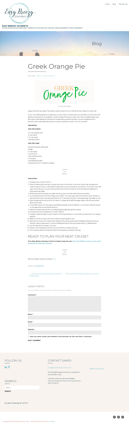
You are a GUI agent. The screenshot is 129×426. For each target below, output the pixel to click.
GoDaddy (52, 421)
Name (30, 314)
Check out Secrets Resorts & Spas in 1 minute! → (83, 274)
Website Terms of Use (97, 369)
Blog (114, 4)
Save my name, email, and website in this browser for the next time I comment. (61, 336)
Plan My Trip (123, 4)
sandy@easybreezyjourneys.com (59, 368)
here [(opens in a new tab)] (54, 259)
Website (31, 329)
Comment (32, 295)
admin (39, 76)
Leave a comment (49, 76)
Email (30, 322)
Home (107, 4)
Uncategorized (39, 266)
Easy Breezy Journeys (15, 26)
